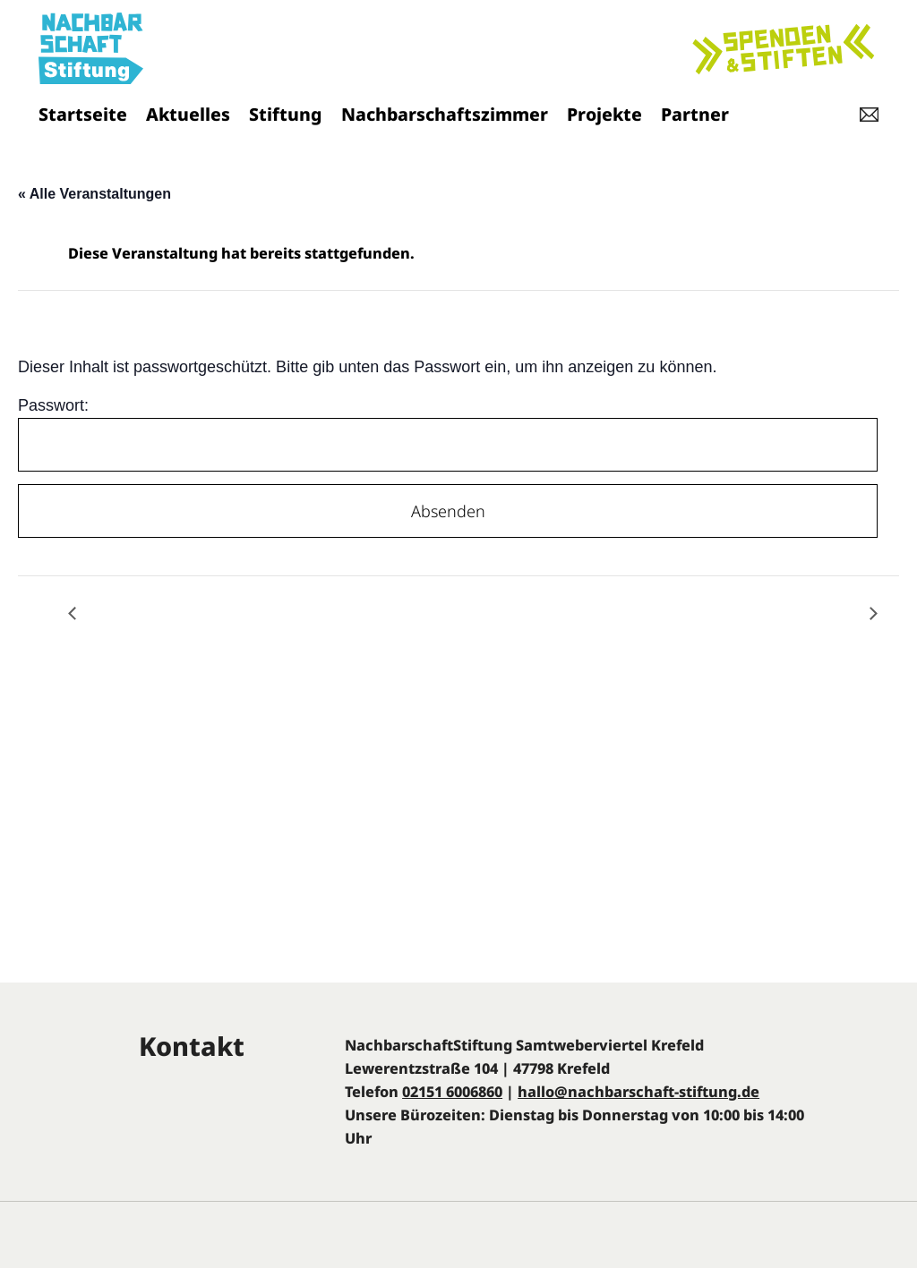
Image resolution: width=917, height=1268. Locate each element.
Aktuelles (188, 114)
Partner (695, 114)
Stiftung (285, 114)
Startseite (83, 114)
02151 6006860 (452, 1092)
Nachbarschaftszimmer (444, 114)
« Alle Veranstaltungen (94, 193)
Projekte (604, 114)
